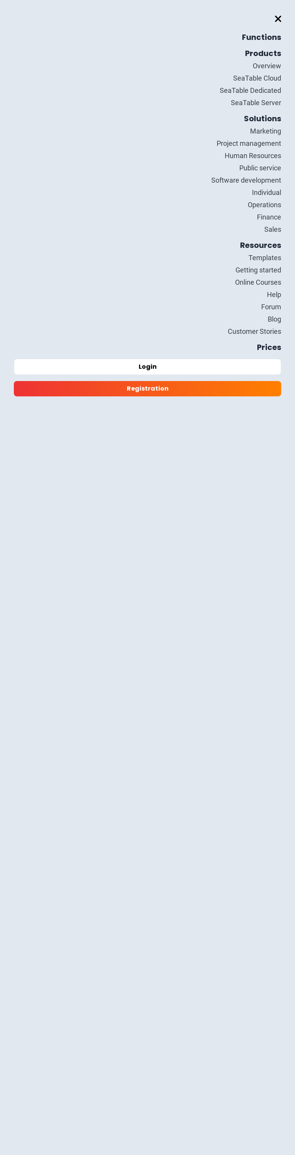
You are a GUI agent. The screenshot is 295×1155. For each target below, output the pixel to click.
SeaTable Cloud (257, 78)
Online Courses (258, 282)
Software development (246, 180)
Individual (266, 192)
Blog (274, 319)
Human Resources (253, 156)
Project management (249, 143)
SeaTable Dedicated (250, 90)
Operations (264, 205)
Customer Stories (254, 331)
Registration (148, 388)
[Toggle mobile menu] (278, 19)
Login (148, 366)
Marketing (265, 131)
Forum (271, 307)
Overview (267, 66)
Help (274, 294)
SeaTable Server (256, 103)
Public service (260, 168)
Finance (269, 217)
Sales (272, 229)
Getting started (258, 270)
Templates (265, 258)
